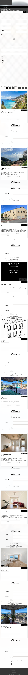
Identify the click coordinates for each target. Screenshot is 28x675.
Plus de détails (5, 119)
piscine (3, 60)
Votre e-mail (6, 187)
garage (2, 62)
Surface (2, 26)
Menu (26, 2)
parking (3, 61)
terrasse (3, 58)
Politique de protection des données (14, 663)
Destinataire (6, 134)
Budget (2, 17)
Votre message (7, 192)
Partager (16, 119)
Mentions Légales (6, 663)
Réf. (1, 52)
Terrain (2, 30)
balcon (3, 57)
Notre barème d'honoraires (14, 664)
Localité (2, 34)
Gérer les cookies (22, 663)
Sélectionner (11, 119)
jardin (2, 59)
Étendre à (2, 37)
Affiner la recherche (23, 2)
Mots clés (2, 48)
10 (20, 645)
